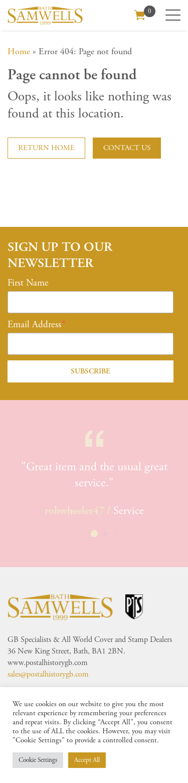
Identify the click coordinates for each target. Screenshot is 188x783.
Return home (46, 148)
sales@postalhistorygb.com (48, 674)
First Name (28, 283)
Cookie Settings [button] (38, 760)
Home (19, 51)
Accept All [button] (87, 760)
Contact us (126, 148)
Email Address (34, 325)
